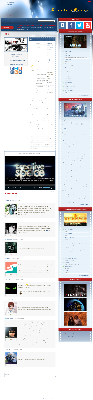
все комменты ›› (84, 204)
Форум (9, 15)
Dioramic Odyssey (69, 237)
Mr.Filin (64, 122)
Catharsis (67, 270)
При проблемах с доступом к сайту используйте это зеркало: (37, 27)
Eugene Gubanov (66, 142)
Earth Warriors (68, 241)
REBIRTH (67, 248)
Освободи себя (68, 74)
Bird (30, 39)
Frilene (64, 130)
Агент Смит (68, 59)
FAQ (8, 13)
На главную (10, 2)
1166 (48, 86)
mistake (67, 254)
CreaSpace (32, 153)
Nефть (48, 51)
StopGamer (67, 55)
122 (48, 89)
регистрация (12, 20)
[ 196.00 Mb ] (15, 54)
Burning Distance (69, 90)
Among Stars (68, 51)
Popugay (64, 128)
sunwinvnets (71, 336)
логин (6, 20)
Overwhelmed (68, 266)
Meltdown (67, 262)
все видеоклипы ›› (84, 95)
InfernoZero (65, 152)
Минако (48, 230)
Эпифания (67, 63)
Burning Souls (68, 82)
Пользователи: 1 (69, 333)
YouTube (38, 153)
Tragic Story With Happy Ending (50, 47)
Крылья (49, 53)
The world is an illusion (70, 86)
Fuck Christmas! (69, 78)
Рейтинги (9, 11)
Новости (9, 4)
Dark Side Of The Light (70, 258)
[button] (52, 192)
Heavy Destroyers (66, 120)
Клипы (9, 6)
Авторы (9, 8)
